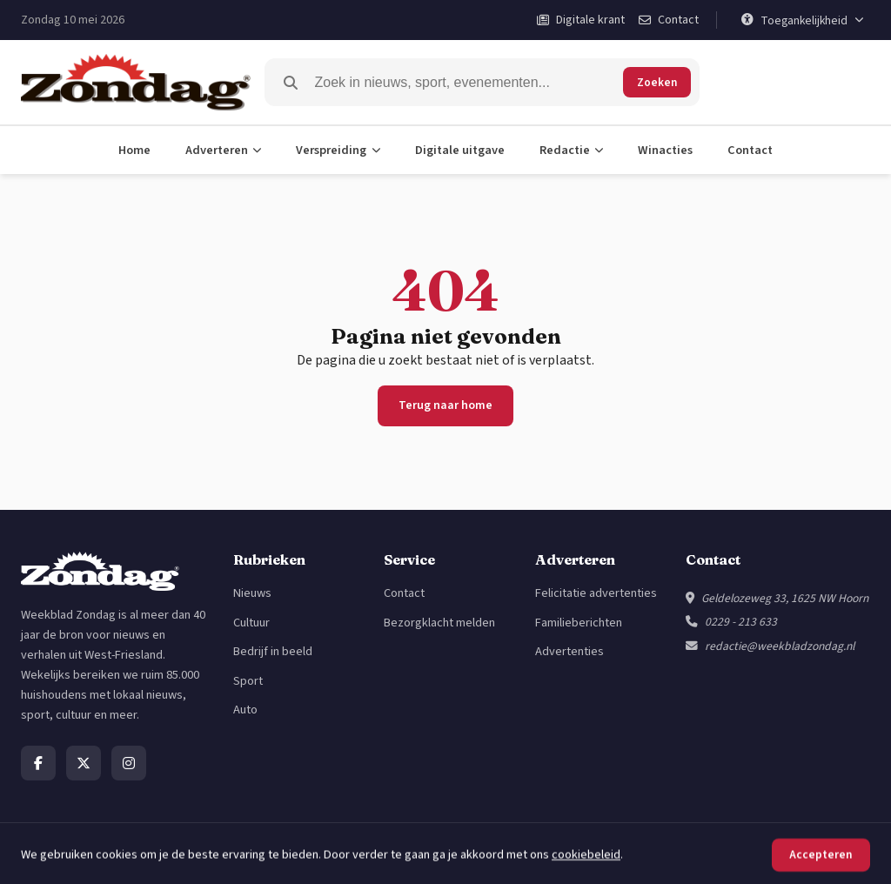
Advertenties (569, 651)
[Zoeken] (465, 82)
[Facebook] (38, 763)
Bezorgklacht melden (439, 622)
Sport (248, 681)
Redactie (571, 150)
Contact (750, 150)
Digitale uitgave (460, 150)
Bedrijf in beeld (272, 651)
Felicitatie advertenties (596, 593)
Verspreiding (338, 150)
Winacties (665, 150)
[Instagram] (128, 763)
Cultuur (251, 622)
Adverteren (223, 150)
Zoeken (657, 82)
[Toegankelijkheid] (802, 20)
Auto (245, 709)
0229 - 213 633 (741, 621)
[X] (83, 763)
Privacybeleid (753, 853)
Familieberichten (578, 622)
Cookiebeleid (835, 853)
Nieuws (252, 593)
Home (134, 150)
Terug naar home (445, 405)
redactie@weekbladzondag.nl (779, 646)
